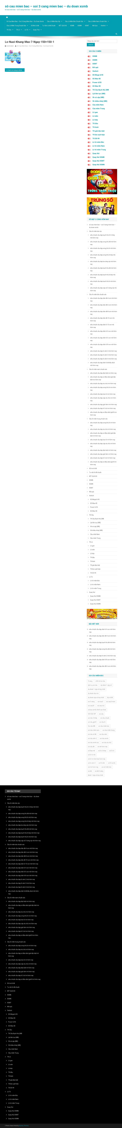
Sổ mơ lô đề (35, 25)
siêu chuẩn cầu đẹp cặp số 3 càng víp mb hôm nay (103, 289)
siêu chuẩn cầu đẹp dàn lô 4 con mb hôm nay (103, 332)
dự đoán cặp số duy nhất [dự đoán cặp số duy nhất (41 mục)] (96, 697)
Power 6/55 (96, 82)
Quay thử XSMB (98, 157)
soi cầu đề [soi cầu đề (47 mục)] (91, 746)
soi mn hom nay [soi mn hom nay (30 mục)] (93, 767)
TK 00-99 (95, 138)
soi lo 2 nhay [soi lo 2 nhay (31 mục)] (102, 750)
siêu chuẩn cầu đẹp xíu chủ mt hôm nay (103, 429)
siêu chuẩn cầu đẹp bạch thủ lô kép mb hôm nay (102, 276)
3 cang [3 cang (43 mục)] (90, 681)
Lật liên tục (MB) (98, 94)
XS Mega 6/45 (97, 75)
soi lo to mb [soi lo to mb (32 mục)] (91, 755)
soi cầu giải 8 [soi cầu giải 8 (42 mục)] (92, 722)
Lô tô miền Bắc (98, 142)
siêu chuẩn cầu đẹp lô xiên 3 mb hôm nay (103, 355)
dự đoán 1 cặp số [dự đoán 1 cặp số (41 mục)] (106, 685)
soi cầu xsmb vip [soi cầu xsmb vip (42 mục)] (93, 742)
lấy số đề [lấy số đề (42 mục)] (110, 697)
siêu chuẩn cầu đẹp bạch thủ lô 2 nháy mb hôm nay (102, 236)
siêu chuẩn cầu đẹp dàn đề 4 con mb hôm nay (103, 299)
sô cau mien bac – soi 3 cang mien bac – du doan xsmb (46, 6)
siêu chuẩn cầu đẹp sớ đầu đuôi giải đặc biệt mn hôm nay (103, 378)
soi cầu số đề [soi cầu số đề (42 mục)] (92, 734)
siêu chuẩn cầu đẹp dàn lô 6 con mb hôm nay (103, 339)
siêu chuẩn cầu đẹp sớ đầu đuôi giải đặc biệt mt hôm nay (103, 434)
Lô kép (95, 120)
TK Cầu (9, 30)
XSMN (80, 25)
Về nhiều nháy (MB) (99, 101)
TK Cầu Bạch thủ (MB (100, 90)
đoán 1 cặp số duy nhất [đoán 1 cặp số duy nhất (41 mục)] (95, 775)
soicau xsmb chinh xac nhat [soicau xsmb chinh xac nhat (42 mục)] (97, 710)
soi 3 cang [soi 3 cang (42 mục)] (91, 701)
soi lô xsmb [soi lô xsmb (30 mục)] (111, 763)
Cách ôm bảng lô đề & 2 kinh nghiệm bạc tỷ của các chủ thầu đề (16, 70)
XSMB (72, 25)
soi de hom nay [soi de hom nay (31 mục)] (102, 746)
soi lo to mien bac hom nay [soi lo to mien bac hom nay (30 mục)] (96, 759)
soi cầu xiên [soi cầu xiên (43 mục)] (103, 734)
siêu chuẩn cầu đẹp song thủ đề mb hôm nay (103, 243)
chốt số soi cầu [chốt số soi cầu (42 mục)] (100, 681)
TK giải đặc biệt (98, 131)
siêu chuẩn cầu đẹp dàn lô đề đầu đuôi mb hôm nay (102, 364)
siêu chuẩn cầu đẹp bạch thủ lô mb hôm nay (103, 282)
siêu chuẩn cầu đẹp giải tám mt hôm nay (103, 454)
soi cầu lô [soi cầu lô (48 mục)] (102, 722)
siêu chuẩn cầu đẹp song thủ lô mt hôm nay (103, 424)
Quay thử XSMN (98, 165)
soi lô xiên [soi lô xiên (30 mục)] (102, 763)
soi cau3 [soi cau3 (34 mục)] (100, 701)
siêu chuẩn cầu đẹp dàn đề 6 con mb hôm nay (103, 306)
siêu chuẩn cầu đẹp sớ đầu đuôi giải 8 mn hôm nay (103, 413)
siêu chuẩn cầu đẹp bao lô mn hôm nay (102, 394)
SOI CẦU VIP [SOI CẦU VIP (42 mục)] (92, 714)
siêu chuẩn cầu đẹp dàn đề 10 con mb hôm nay (102, 319)
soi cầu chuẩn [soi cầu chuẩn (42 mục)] (104, 718)
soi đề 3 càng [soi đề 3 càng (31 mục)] (99, 771)
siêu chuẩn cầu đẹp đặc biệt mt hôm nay (103, 450)
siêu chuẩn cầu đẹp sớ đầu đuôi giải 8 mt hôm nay (103, 463)
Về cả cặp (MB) (98, 97)
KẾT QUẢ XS (63, 25)
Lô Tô (26, 30)
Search (90, 45)
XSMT (87, 25)
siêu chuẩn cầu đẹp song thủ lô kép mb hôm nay (102, 256)
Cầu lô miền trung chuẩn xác (16, 25)
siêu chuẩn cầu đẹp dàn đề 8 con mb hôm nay (103, 313)
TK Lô (18, 30)
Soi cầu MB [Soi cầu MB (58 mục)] (91, 726)
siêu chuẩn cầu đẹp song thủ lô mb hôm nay (103, 249)
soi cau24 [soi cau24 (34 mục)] (91, 705)
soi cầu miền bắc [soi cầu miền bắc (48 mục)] (103, 726)
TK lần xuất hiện (98, 135)
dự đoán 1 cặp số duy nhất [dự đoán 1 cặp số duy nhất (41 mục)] (96, 689)
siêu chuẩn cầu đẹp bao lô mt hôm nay (102, 440)
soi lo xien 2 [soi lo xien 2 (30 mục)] (91, 763)
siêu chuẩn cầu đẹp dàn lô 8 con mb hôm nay (103, 346)
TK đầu (95, 123)
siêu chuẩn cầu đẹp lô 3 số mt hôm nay (102, 458)
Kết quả (94, 25)
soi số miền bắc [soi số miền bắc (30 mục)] (106, 767)
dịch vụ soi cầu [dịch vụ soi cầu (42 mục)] (92, 685)
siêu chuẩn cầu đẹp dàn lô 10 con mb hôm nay (102, 326)
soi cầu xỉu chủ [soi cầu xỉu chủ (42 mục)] (106, 742)
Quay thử (36, 30)
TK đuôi (95, 127)
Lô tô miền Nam (98, 146)
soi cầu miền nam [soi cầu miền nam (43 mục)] (93, 730)
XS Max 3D (96, 86)
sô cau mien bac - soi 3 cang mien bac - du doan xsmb (35, 46)
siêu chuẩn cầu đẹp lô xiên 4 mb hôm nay (103, 359)
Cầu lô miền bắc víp (53, 21)
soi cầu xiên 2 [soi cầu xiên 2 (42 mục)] (92, 738)
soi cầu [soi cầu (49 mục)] (101, 714)
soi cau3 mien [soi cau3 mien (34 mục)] (110, 701)
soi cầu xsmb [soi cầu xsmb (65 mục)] (104, 738)
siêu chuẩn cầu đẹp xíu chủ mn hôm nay (103, 383)
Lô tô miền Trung (99, 150)
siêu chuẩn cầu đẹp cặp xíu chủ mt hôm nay (103, 445)
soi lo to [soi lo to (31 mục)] (111, 750)
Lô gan (95, 112)
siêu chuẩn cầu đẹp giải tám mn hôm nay (103, 404)
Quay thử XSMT (98, 161)
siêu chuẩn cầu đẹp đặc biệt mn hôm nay (103, 373)
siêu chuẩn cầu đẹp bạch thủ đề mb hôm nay (103, 269)
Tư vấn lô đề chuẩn (48, 25)
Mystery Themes (24, 1125)
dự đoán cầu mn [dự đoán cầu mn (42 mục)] (93, 693)
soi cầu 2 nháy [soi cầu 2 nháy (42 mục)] (92, 718)
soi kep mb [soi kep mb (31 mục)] (91, 750)
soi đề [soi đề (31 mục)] (90, 771)
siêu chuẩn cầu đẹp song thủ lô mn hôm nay (103, 389)
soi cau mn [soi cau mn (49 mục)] (100, 705)
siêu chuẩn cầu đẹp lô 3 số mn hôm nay (103, 408)
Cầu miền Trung (98, 109)
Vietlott (103, 25)
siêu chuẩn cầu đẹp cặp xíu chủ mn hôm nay (103, 399)
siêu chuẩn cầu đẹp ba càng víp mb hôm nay (103, 263)
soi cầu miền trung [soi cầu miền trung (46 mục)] (109, 730)
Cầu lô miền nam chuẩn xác (97, 21)
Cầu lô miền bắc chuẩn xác (74, 21)
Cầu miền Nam (98, 105)
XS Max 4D (96, 79)
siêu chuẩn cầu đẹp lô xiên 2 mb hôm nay (103, 351)
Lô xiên (95, 116)
